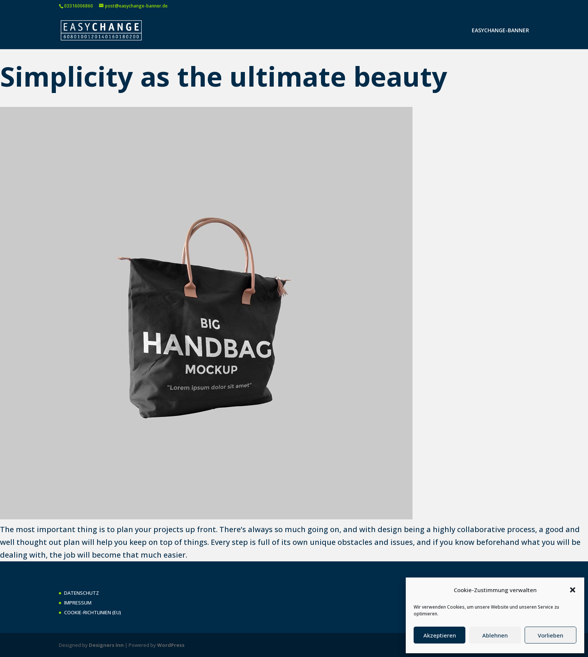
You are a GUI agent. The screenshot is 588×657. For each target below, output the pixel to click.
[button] (572, 590)
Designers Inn (106, 645)
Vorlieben (550, 635)
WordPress (170, 645)
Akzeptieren (439, 635)
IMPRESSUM (78, 602)
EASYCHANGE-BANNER (500, 31)
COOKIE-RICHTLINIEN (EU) (92, 612)
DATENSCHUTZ (81, 593)
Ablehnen (495, 635)
